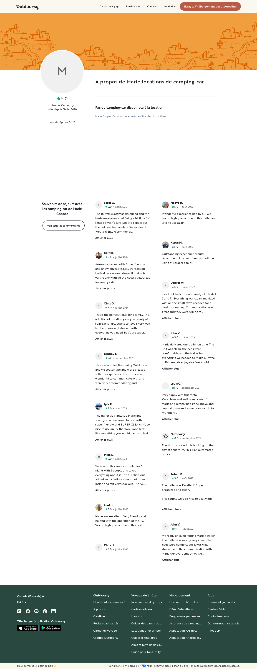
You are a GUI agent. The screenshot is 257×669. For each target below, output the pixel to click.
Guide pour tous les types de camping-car (159, 652)
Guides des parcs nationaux (149, 623)
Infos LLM (214, 630)
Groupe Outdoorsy (105, 637)
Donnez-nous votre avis (223, 623)
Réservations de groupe (147, 602)
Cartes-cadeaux (141, 609)
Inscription (170, 6)
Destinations (134, 6)
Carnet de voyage (111, 6)
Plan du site (181, 666)
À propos (99, 609)
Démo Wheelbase (181, 609)
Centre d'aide (216, 609)
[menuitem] (111, 6)
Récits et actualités (105, 623)
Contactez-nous (218, 616)
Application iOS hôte (183, 630)
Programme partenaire (184, 616)
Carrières (99, 616)
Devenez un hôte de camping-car (191, 602)
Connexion (153, 6)
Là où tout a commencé (109, 602)
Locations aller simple (146, 630)
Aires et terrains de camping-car (152, 645)
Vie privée (131, 666)
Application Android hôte (186, 637)
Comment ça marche (222, 602)
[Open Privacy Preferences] (155, 666)
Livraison (137, 616)
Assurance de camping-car (187, 623)
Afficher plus (105, 238)
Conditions (115, 666)
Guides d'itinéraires (144, 637)
